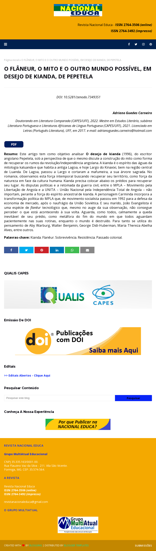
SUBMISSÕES (143, 545)
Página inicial (11, 60)
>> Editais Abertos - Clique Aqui (27, 375)
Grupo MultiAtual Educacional (25, 454)
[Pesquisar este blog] (59, 398)
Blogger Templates (76, 545)
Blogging (35, 545)
